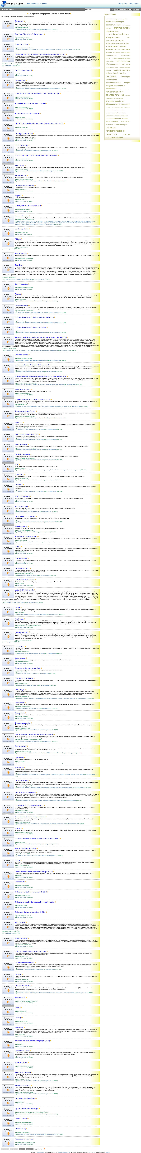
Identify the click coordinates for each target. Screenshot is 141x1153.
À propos (43, 3)
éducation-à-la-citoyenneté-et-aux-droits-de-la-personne (66, 222)
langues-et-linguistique (124, 89)
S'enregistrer (122, 3)
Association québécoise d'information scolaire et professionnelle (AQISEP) (41, 337)
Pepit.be (18, 294)
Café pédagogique (21, 284)
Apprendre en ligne (21, 44)
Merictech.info (20, 882)
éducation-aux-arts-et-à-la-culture (15, 602)
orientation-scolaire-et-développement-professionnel (33, 88)
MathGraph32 (20, 703)
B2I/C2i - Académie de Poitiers (25, 848)
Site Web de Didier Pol (23, 1072)
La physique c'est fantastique (25, 1098)
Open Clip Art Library (22, 1051)
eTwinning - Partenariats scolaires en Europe (30, 951)
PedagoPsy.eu (20, 690)
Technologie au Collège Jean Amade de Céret (31, 892)
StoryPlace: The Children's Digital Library (29, 34)
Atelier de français (21, 444)
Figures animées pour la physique (26, 1108)
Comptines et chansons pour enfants (28, 668)
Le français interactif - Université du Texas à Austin (32, 365)
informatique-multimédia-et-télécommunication (31, 406)
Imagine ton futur (21, 175)
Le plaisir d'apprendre (22, 454)
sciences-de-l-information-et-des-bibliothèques (31, 171)
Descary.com (19, 758)
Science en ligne (20, 746)
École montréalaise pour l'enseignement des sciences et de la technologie (40, 376)
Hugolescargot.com (21, 632)
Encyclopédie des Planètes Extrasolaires (29, 805)
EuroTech (18, 828)
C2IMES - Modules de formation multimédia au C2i (32, 399)
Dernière (29, 1149)
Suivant (22, 1149)
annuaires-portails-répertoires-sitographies (52, 774)
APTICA (18, 546)
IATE (16, 464)
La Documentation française (24, 963)
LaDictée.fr (19, 484)
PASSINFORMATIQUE (23, 986)
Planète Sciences (21, 1119)
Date (20, 16)
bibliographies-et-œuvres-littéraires (28, 532)
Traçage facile (20, 713)
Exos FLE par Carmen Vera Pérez (27, 434)
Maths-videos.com (21, 506)
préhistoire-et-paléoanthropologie (114, 107)
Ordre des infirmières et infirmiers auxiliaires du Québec (34, 317)
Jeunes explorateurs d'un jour (25, 411)
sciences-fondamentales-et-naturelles (50, 49)
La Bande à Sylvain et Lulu (24, 590)
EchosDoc (18, 265)
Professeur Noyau (21, 1062)
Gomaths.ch (19, 21)
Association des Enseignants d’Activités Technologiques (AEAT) (37, 838)
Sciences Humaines (22, 216)
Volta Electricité (20, 922)
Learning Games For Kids (24, 134)
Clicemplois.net (20, 80)
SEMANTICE (15, 3)
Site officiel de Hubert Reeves (25, 792)
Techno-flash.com (21, 938)
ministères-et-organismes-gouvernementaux (30, 969)
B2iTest (17, 860)
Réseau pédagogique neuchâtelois (27, 113)
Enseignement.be (21, 558)
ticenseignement (46, 29)
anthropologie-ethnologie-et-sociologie (32, 224)
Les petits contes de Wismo (24, 185)
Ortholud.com (19, 646)
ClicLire (17, 607)
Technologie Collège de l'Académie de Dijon (30, 912)
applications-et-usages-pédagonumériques (57, 406)
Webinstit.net (19, 768)
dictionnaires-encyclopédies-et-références (30, 470)
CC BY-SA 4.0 (92, 1152)
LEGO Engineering (21, 145)
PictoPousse (19, 619)
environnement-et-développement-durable (30, 800)
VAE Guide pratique (22, 781)
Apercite (108, 1152)
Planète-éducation (40, 1152)
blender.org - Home (21, 229)
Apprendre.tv (19, 474)
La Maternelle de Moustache (25, 580)
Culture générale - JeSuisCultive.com (28, 206)
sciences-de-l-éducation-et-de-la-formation (52, 384)
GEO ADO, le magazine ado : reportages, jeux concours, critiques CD (39, 123)
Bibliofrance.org (20, 1129)
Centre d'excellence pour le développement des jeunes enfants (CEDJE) (40, 54)
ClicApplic (18, 974)
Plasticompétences (21, 305)
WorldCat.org (19, 165)
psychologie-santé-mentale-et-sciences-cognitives (35, 222)
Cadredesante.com (21, 355)
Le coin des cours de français (25, 516)
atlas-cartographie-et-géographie (71, 221)
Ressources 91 (20, 997)
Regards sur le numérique (24, 1139)
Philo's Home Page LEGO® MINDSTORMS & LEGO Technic (36, 155)
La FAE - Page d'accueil (23, 70)
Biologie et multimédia (22, 1085)
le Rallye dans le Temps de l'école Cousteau (30, 103)
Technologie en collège (23, 389)
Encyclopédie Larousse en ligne (26, 536)
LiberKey (18, 1017)
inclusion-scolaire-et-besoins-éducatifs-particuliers (32, 614)
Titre (26, 16)
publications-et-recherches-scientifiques (116, 112)
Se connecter (134, 3)
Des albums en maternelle (24, 678)
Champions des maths (23, 723)
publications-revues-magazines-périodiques (30, 221)
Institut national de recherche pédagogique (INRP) (32, 1041)
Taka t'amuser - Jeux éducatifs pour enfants (30, 817)
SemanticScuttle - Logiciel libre (64, 1152)
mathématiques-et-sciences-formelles (28, 29)
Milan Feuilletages (21, 526)
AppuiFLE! (18, 423)
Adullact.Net (19, 1028)
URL (31, 16)
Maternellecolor (20, 658)
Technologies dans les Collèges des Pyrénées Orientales (35, 902)
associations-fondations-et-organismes (47, 350)
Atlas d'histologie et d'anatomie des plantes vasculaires (34, 734)
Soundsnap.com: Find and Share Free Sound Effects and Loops (37, 93)
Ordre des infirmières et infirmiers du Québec (30, 327)
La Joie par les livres (22, 568)
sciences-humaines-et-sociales (52, 221)
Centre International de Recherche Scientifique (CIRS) (34, 872)
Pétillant (18, 239)
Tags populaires (33, 3)
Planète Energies (21, 253)
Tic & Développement (22, 496)
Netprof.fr (18, 196)
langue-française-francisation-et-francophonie (31, 371)
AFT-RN (18, 1007)
